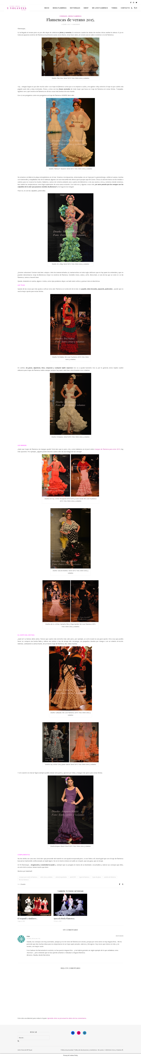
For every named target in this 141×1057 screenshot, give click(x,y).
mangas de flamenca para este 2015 (107, 449)
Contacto (125, 8)
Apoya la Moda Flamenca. (64, 918)
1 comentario (75, 24)
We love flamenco (24, 880)
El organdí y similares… (28, 918)
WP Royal (29, 1050)
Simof (86, 8)
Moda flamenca (59, 8)
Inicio (46, 8)
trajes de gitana (96, 877)
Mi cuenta (101, 1050)
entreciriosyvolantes (61, 877)
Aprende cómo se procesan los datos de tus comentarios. (66, 1018)
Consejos (63, 16)
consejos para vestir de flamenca (28, 877)
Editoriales (75, 8)
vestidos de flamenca (110, 877)
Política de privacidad (67, 1050)
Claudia (22, 884)
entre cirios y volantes (46, 877)
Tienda (114, 8)
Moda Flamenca (74, 16)
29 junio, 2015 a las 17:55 (33, 938)
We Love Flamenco (100, 8)
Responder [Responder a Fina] (119, 936)
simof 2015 (73, 877)
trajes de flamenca (84, 877)
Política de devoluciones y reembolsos (85, 1050)
